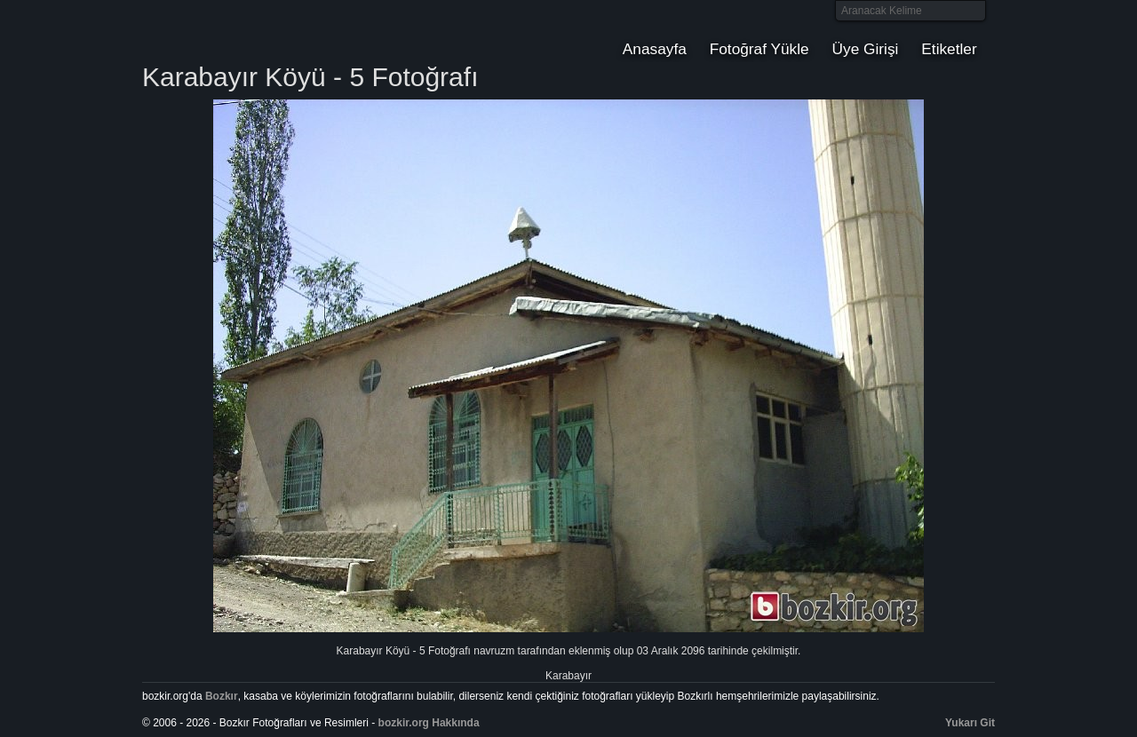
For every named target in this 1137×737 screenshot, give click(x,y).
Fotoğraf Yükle (759, 49)
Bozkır (262, 31)
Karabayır (568, 676)
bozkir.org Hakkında (429, 723)
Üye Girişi (865, 49)
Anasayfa (655, 49)
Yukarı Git (970, 723)
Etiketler (948, 49)
